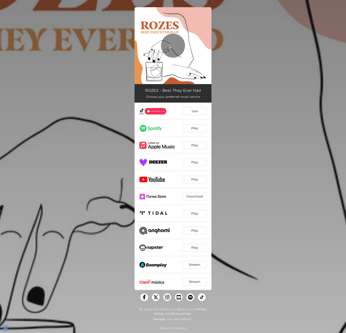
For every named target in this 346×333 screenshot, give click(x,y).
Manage (159, 319)
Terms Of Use (181, 313)
